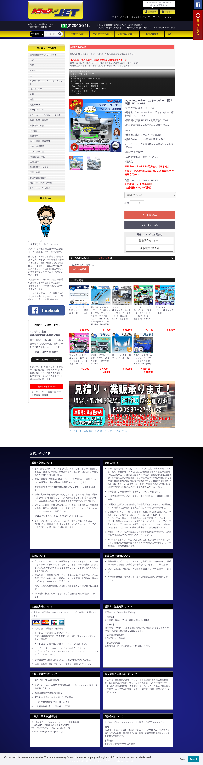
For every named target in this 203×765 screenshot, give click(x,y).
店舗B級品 (34, 162)
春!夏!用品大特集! (38, 177)
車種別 (86, 71)
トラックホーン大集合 (40, 188)
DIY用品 (33, 130)
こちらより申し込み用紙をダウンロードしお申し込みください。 (99, 431)
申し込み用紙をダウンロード (47, 360)
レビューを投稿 (79, 269)
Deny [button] (182, 759)
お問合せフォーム (150, 240)
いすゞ (33, 60)
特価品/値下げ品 (37, 157)
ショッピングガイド (127, 34)
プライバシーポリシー (163, 17)
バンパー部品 (36, 89)
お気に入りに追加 (149, 225)
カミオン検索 (76, 71)
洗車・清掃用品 (37, 146)
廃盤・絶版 (35, 172)
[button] (4, 761)
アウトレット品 (37, 151)
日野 (32, 65)
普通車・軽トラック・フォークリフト (46, 82)
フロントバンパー (91, 89)
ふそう (33, 70)
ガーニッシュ (106, 84)
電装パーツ (35, 104)
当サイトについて (120, 17)
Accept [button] (193, 759)
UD (31, 76)
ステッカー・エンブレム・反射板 (45, 115)
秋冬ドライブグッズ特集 (41, 183)
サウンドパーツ (37, 110)
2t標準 (103, 89)
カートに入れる (149, 215)
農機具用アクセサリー (40, 167)
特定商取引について (140, 17)
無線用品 (34, 136)
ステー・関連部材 (91, 84)
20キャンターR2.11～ (87, 74)
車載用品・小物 (37, 125)
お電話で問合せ (149, 248)
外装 (32, 94)
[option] (95, 125)
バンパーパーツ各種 (92, 79)
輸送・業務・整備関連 (40, 141)
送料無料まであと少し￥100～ (44, 55)
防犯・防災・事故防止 (40, 120)
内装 (32, 99)
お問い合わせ (152, 34)
